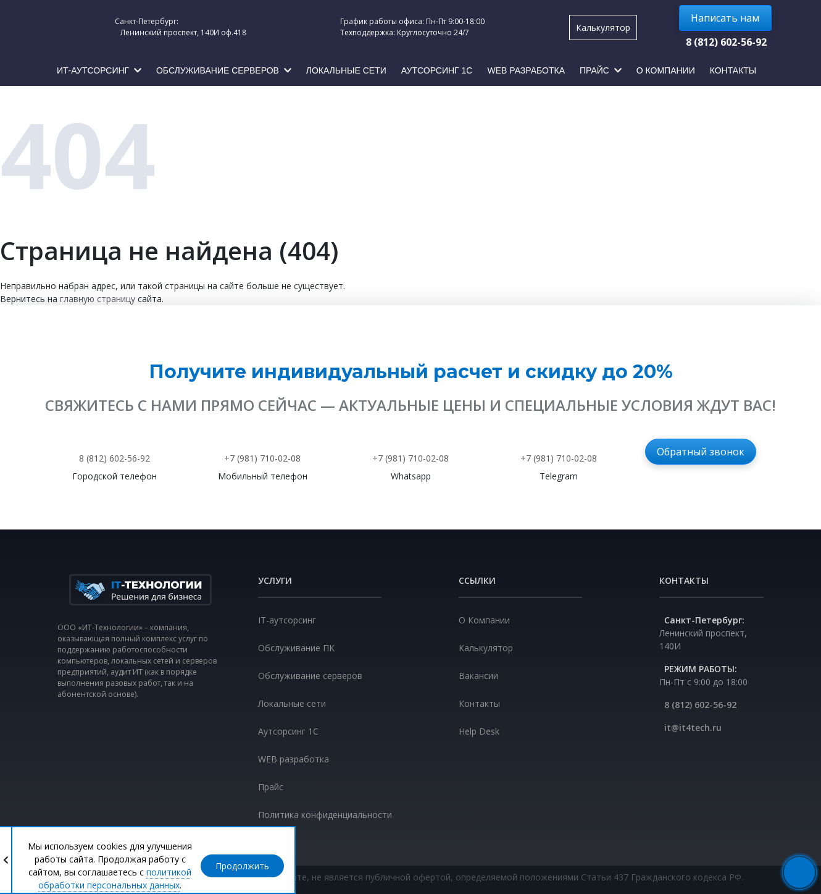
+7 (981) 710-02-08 (262, 458)
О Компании (484, 620)
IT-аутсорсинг (287, 620)
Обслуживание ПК (296, 648)
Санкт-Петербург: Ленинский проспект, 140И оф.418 (178, 27)
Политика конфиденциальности (325, 814)
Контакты (479, 703)
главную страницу (97, 299)
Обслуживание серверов (310, 675)
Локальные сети (292, 703)
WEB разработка (293, 759)
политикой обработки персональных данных (114, 878)
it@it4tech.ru (693, 727)
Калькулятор (603, 27)
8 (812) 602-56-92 (726, 42)
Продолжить (242, 866)
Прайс (270, 787)
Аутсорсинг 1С (288, 731)
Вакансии (478, 675)
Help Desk (479, 731)
